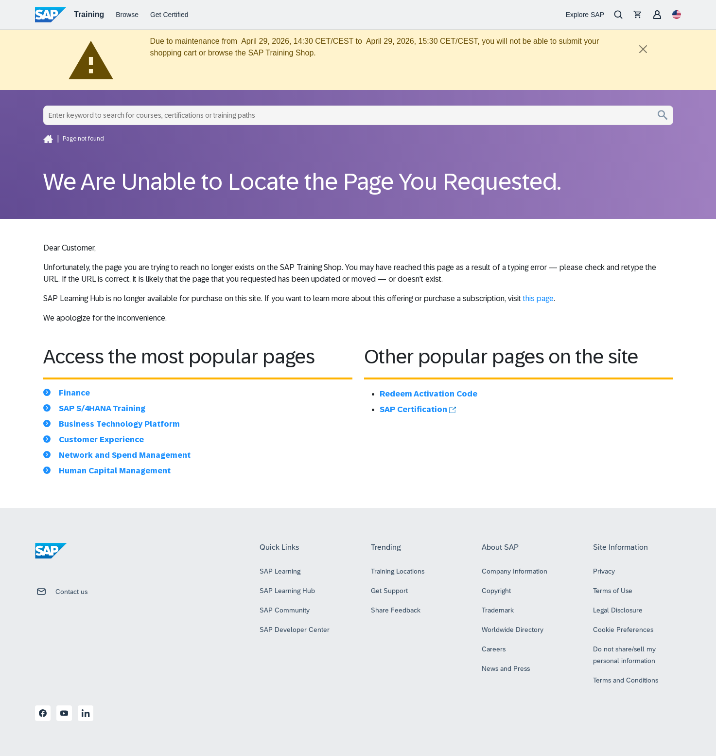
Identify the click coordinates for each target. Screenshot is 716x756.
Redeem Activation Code (428, 394)
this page (538, 298)
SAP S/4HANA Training (102, 408)
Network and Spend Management (125, 455)
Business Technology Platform (119, 424)
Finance (74, 393)
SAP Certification (418, 409)
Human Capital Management (115, 471)
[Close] (643, 49)
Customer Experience (101, 439)
